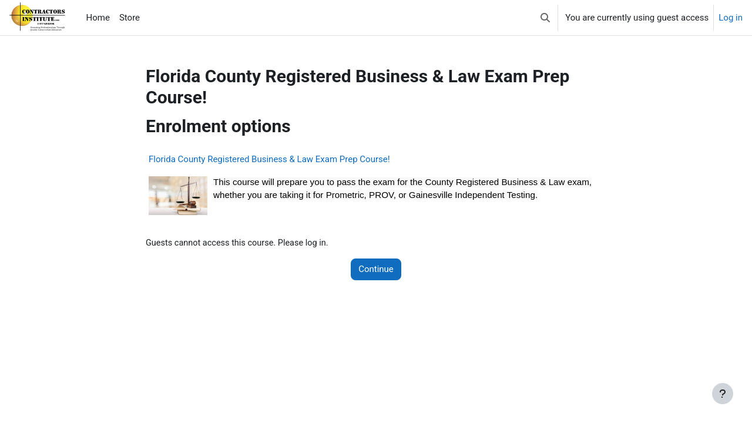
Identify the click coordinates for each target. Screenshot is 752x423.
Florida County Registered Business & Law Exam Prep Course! (269, 159)
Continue (376, 269)
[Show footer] (722, 393)
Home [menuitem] (98, 17)
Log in (731, 17)
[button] (545, 17)
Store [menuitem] (129, 17)
